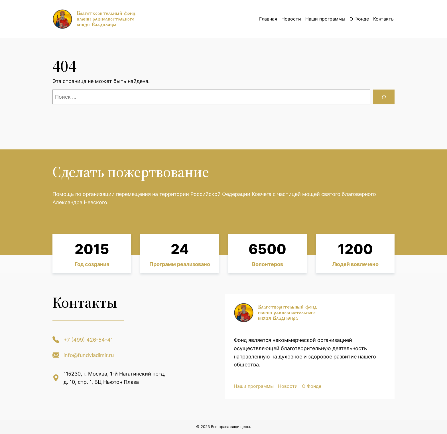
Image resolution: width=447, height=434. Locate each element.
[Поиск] (384, 97)
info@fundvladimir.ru (89, 355)
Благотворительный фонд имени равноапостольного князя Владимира (106, 19)
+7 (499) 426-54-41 (88, 340)
